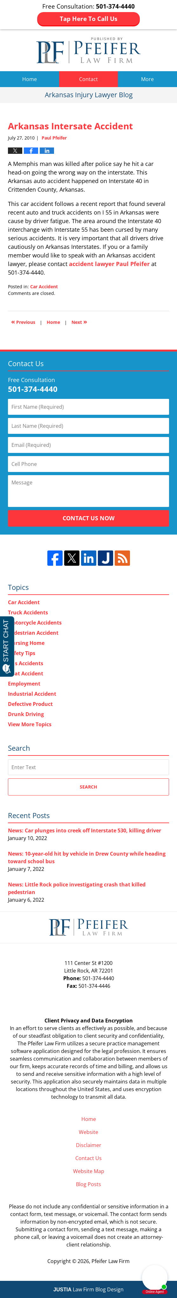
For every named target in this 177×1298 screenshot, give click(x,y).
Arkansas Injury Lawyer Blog (88, 50)
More (147, 79)
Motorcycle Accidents (35, 622)
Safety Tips (21, 653)
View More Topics (29, 724)
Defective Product (30, 703)
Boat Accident (25, 673)
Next (79, 321)
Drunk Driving (26, 714)
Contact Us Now (88, 518)
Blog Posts (88, 1184)
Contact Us (88, 1158)
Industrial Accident (32, 693)
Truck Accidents (28, 612)
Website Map (88, 1171)
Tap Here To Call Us (88, 19)
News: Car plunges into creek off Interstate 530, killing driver (84, 830)
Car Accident (44, 287)
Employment (24, 683)
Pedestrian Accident (33, 632)
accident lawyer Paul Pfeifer (109, 264)
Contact (88, 79)
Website (88, 1132)
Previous (23, 321)
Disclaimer (88, 1145)
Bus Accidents (25, 663)
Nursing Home (26, 642)
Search (88, 787)
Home (29, 79)
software (21, 1051)
